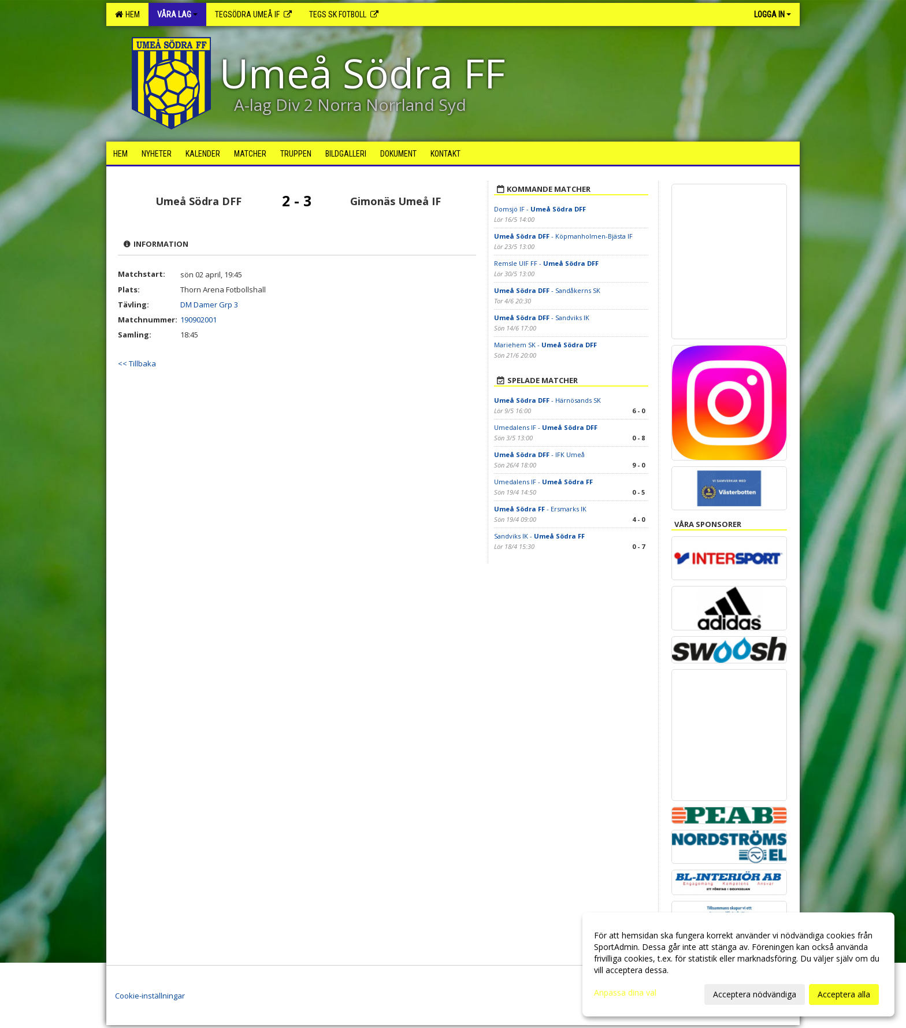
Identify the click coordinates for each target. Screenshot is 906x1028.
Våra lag (177, 14)
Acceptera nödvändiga (754, 994)
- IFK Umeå (539, 454)
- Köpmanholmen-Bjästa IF (563, 236)
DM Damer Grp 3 (209, 304)
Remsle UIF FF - (546, 263)
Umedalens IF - (545, 427)
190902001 (198, 319)
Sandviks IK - (539, 536)
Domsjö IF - (540, 209)
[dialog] (738, 964)
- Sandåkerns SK (547, 290)
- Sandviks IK (541, 317)
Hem (127, 14)
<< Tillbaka (137, 363)
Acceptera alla (844, 994)
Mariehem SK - (545, 344)
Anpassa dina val (625, 993)
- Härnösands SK (547, 400)
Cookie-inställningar (150, 995)
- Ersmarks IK (540, 508)
